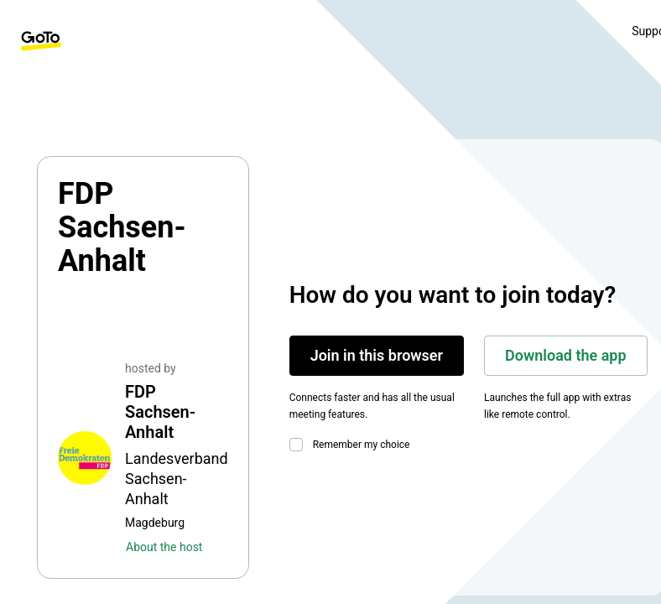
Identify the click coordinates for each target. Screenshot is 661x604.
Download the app (566, 355)
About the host (164, 547)
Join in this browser (376, 355)
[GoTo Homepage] (41, 41)
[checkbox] (299, 444)
